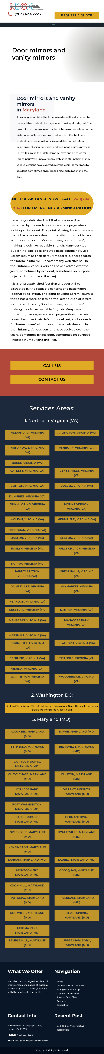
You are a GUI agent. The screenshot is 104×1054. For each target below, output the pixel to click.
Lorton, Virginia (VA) (76, 613)
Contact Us (52, 379)
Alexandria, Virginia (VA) (28, 438)
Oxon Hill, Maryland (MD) (26, 885)
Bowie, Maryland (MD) (75, 736)
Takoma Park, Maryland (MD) (26, 927)
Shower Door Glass (66, 997)
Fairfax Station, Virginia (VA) (28, 577)
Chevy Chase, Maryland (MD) (28, 781)
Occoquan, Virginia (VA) (26, 527)
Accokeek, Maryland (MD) (28, 738)
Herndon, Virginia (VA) (26, 598)
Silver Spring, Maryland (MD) (77, 915)
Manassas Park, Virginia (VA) (76, 623)
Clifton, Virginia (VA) (27, 485)
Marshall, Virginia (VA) (26, 633)
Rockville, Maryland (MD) (27, 915)
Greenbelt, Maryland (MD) (27, 835)
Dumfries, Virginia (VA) (26, 494)
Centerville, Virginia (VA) (76, 476)
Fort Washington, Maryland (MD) (26, 804)
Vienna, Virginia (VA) (26, 666)
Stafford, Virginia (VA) (76, 646)
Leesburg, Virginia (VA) (28, 613)
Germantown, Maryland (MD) (76, 823)
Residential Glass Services (70, 985)
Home (59, 981)
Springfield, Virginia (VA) (27, 648)
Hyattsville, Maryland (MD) (76, 835)
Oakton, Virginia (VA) (28, 541)
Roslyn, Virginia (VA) (27, 549)
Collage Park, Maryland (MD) (27, 792)
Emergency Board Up (68, 989)
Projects (61, 1001)
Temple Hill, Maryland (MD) (27, 944)
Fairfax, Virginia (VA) (26, 561)
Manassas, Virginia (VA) (27, 621)
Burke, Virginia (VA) (27, 460)
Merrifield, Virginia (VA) (76, 519)
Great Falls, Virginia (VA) (76, 577)
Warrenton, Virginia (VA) (27, 680)
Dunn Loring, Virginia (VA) (28, 509)
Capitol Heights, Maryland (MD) (27, 761)
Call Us (52, 365)
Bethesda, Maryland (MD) (27, 749)
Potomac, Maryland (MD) (28, 904)
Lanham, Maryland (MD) (28, 864)
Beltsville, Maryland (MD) (76, 749)
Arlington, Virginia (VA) (76, 436)
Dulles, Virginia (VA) (76, 485)
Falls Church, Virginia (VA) (76, 551)
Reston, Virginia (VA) (76, 541)
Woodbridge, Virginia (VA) (76, 680)
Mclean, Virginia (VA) (27, 519)
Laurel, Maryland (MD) (76, 864)
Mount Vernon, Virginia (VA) (76, 509)
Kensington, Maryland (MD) (26, 846)
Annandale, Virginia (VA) (27, 450)
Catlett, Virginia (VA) (28, 474)
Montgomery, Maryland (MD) (27, 873)
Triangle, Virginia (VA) (77, 658)
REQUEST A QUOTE (76, 15)
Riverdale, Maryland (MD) (75, 904)
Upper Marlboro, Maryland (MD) (76, 944)
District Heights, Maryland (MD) (77, 792)
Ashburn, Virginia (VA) (76, 448)
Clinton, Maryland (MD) (76, 781)
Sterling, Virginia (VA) (27, 658)
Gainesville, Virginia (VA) (27, 589)
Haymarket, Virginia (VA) (77, 589)
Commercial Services (67, 993)
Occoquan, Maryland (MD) (76, 873)
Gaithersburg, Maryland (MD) (28, 823)
